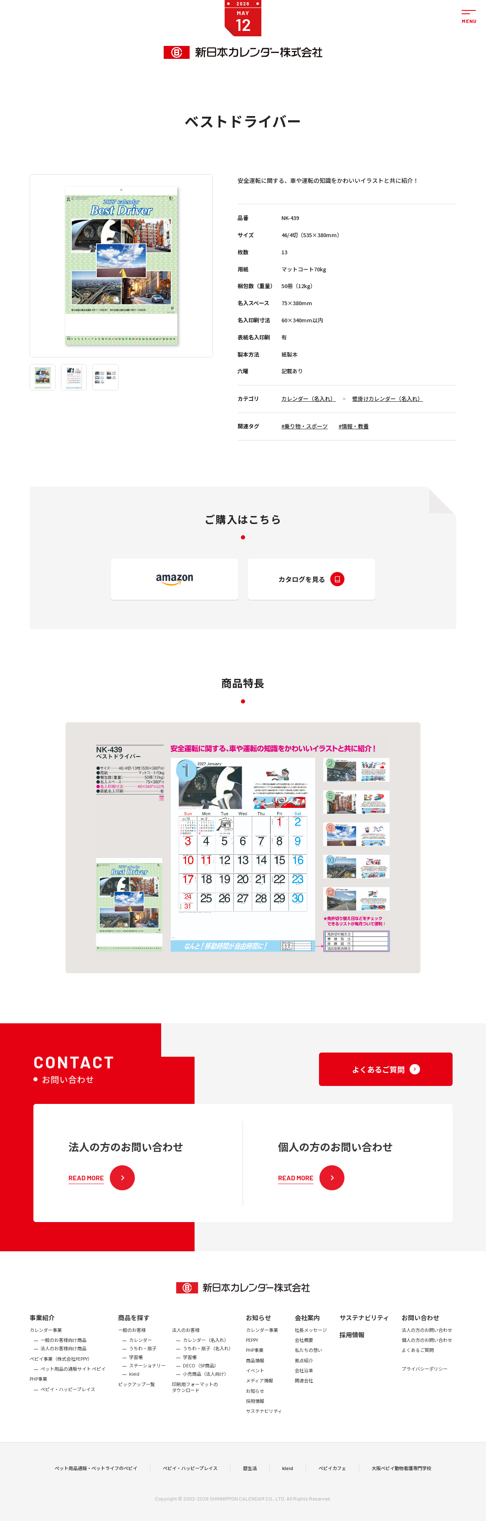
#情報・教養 (354, 426)
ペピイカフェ (332, 1483)
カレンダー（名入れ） (308, 398)
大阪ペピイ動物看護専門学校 (401, 1483)
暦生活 (250, 1483)
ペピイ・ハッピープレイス (190, 1483)
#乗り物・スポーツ (304, 426)
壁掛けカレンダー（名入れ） (387, 398)
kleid (287, 1483)
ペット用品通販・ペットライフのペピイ (96, 1483)
